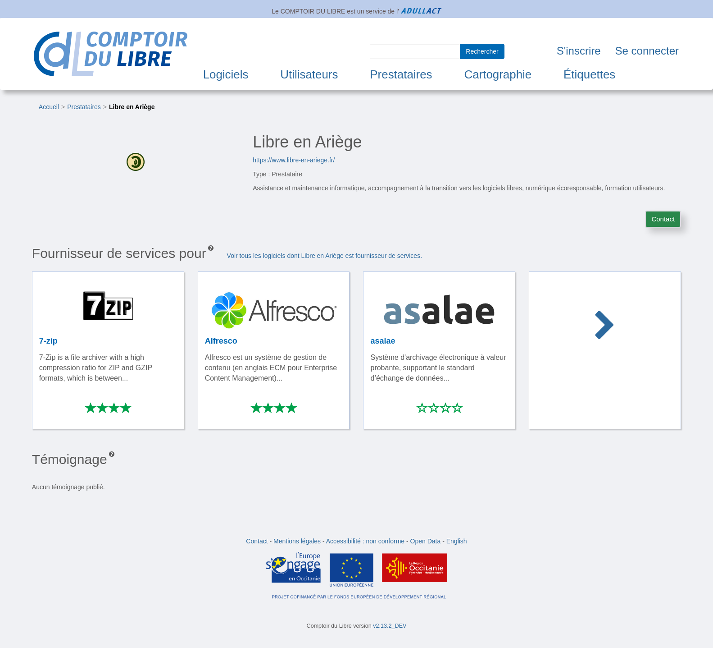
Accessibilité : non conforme (365, 541)
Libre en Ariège (131, 106)
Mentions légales (297, 541)
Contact (663, 219)
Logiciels (226, 74)
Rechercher (482, 51)
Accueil (49, 106)
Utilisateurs (309, 74)
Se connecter (647, 51)
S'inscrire (579, 51)
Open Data (425, 541)
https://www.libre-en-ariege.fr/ (294, 160)
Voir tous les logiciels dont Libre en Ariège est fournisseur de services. (324, 255)
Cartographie (497, 74)
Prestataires (401, 74)
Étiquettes (589, 74)
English (456, 541)
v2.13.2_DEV (389, 626)
